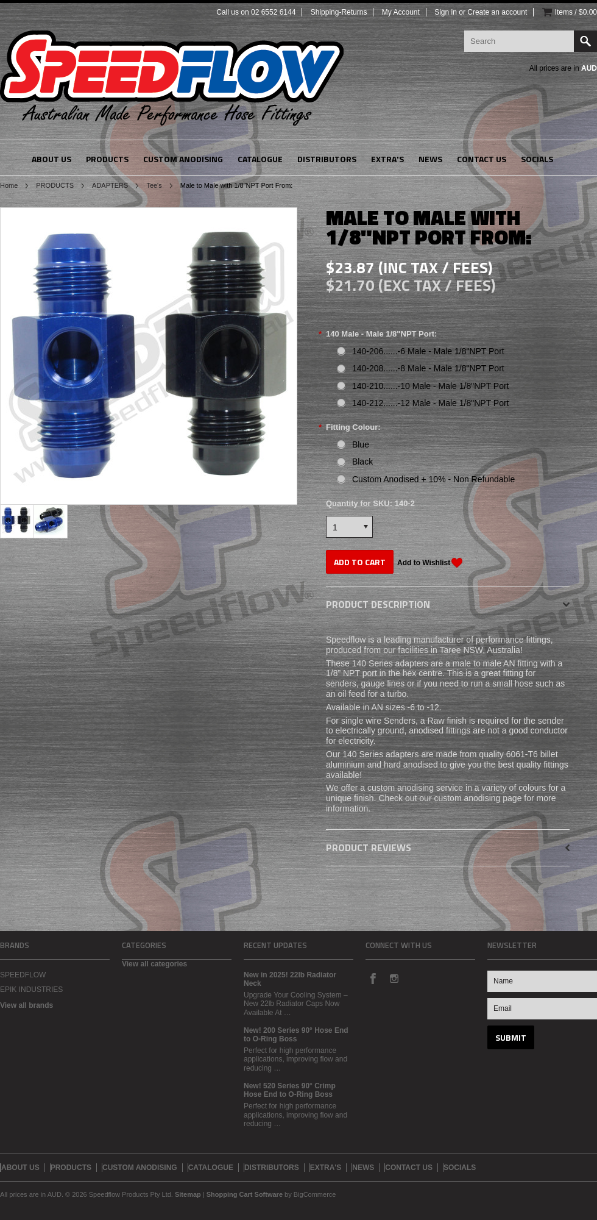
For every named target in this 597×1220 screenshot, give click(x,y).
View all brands (26, 1005)
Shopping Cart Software (245, 1194)
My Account (401, 12)
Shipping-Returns (339, 12)
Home (9, 185)
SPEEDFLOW (23, 975)
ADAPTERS (110, 185)
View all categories (154, 964)
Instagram (393, 978)
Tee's (153, 185)
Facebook (373, 978)
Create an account (497, 12)
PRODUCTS (55, 185)
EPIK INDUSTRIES (31, 989)
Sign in (445, 12)
